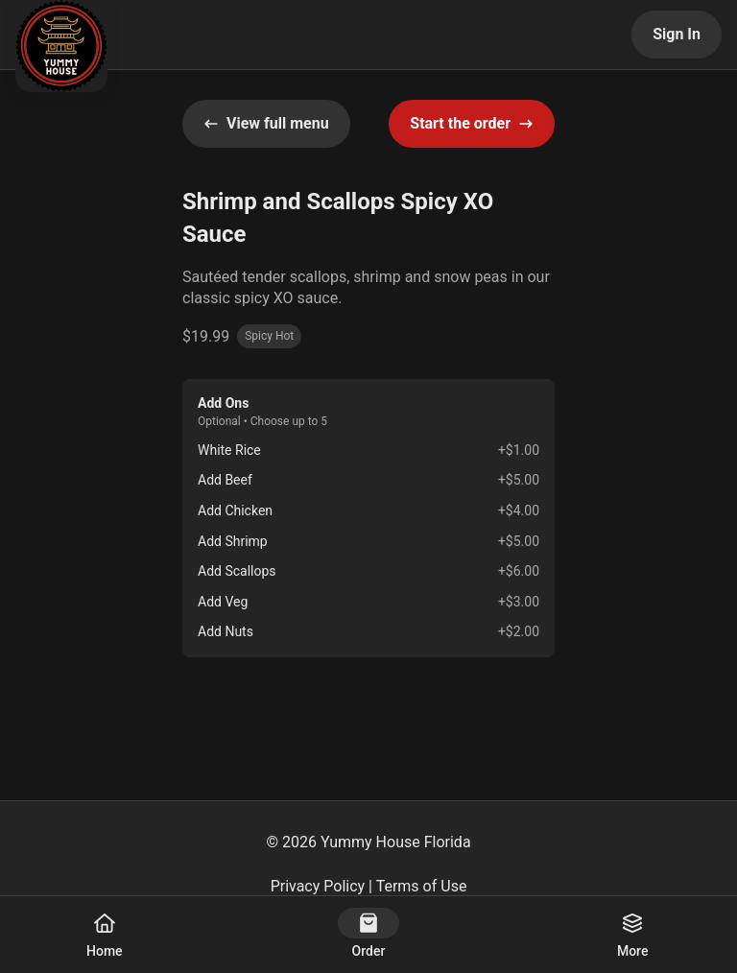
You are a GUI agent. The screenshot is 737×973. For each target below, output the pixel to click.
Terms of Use (421, 886)
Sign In (677, 34)
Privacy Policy (318, 886)
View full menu (266, 123)
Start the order (472, 123)
